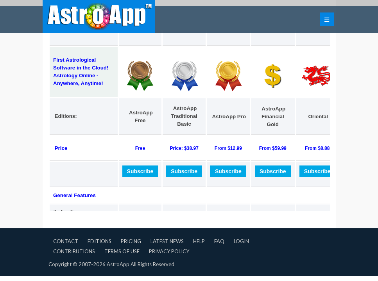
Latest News (167, 241)
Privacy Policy (169, 251)
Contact (65, 241)
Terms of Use (122, 251)
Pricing (131, 241)
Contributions (74, 251)
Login (241, 241)
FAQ (219, 241)
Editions (99, 241)
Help (199, 241)
